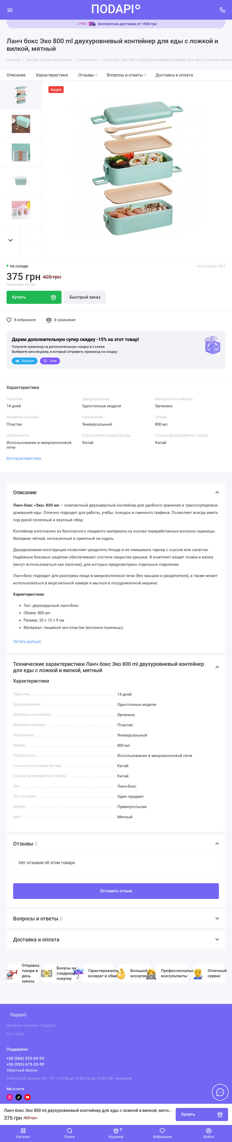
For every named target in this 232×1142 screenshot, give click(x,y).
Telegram (24, 361)
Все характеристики (24, 458)
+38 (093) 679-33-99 (25, 1064)
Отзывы (88, 75)
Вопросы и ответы (126, 75)
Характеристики (52, 75)
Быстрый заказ (85, 297)
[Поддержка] (222, 10)
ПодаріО (18, 1014)
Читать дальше (27, 641)
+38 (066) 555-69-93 (25, 1058)
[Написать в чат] (220, 1092)
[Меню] (10, 10)
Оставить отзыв (116, 890)
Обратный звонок (22, 1070)
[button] (10, 240)
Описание (16, 75)
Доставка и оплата (174, 75)
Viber (50, 361)
